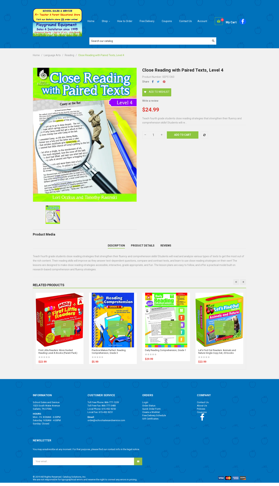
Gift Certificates (150, 422)
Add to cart (182, 134)
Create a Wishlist (151, 415)
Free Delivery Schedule (154, 418)
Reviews (165, 247)
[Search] (152, 41)
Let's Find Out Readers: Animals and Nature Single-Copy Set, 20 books (217, 355)
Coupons (202, 415)
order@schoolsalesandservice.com (106, 423)
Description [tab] (116, 247)
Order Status (148, 408)
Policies (201, 412)
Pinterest (164, 81)
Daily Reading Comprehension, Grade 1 (165, 353)
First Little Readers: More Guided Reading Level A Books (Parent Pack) (57, 355)
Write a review (150, 100)
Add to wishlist (157, 91)
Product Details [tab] (142, 247)
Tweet (158, 81)
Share (153, 81)
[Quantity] (153, 135)
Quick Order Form (151, 412)
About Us (202, 408)
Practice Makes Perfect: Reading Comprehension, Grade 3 (109, 355)
